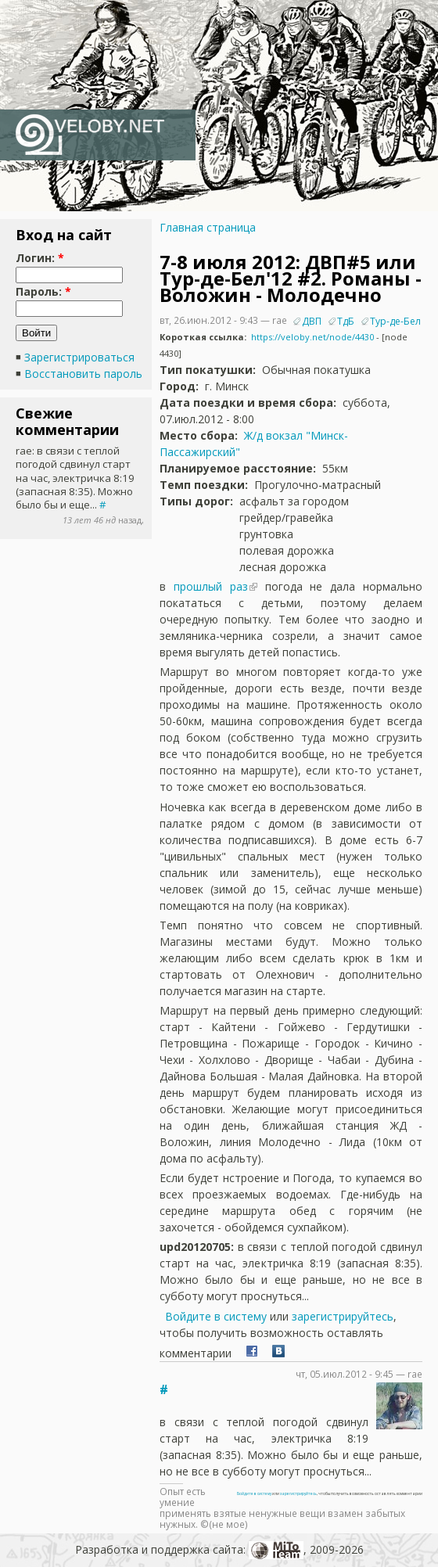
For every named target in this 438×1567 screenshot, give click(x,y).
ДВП (311, 321)
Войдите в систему (216, 1316)
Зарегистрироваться (79, 357)
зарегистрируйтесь (342, 1316)
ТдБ (345, 321)
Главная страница (208, 227)
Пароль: (43, 291)
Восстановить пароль (83, 373)
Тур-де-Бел (395, 321)
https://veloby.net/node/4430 (312, 337)
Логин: (40, 257)
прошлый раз (211, 586)
